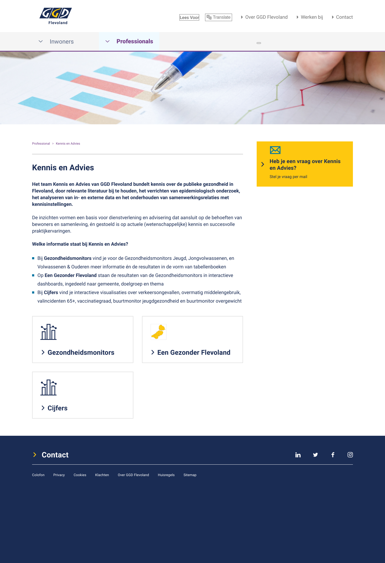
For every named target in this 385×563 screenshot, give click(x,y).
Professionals (129, 41)
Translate (218, 17)
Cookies (80, 474)
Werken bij (312, 17)
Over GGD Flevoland (266, 17)
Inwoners (56, 41)
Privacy (59, 474)
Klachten (102, 474)
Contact (344, 17)
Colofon (38, 474)
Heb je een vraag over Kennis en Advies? (305, 164)
